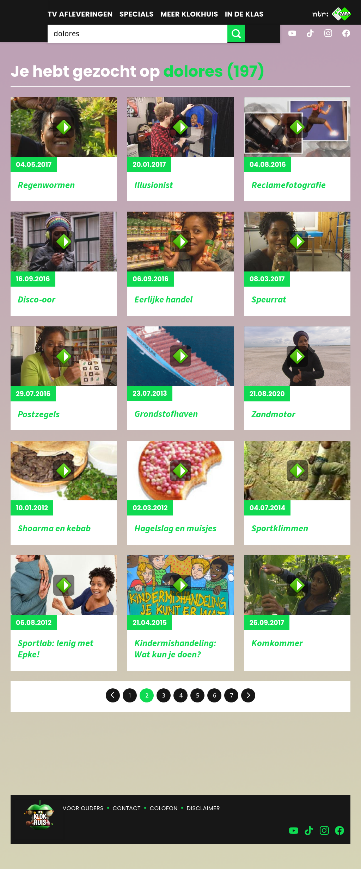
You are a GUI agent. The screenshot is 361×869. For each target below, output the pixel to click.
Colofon (164, 808)
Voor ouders (83, 808)
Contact (127, 808)
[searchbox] (155, 33)
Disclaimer (203, 808)
